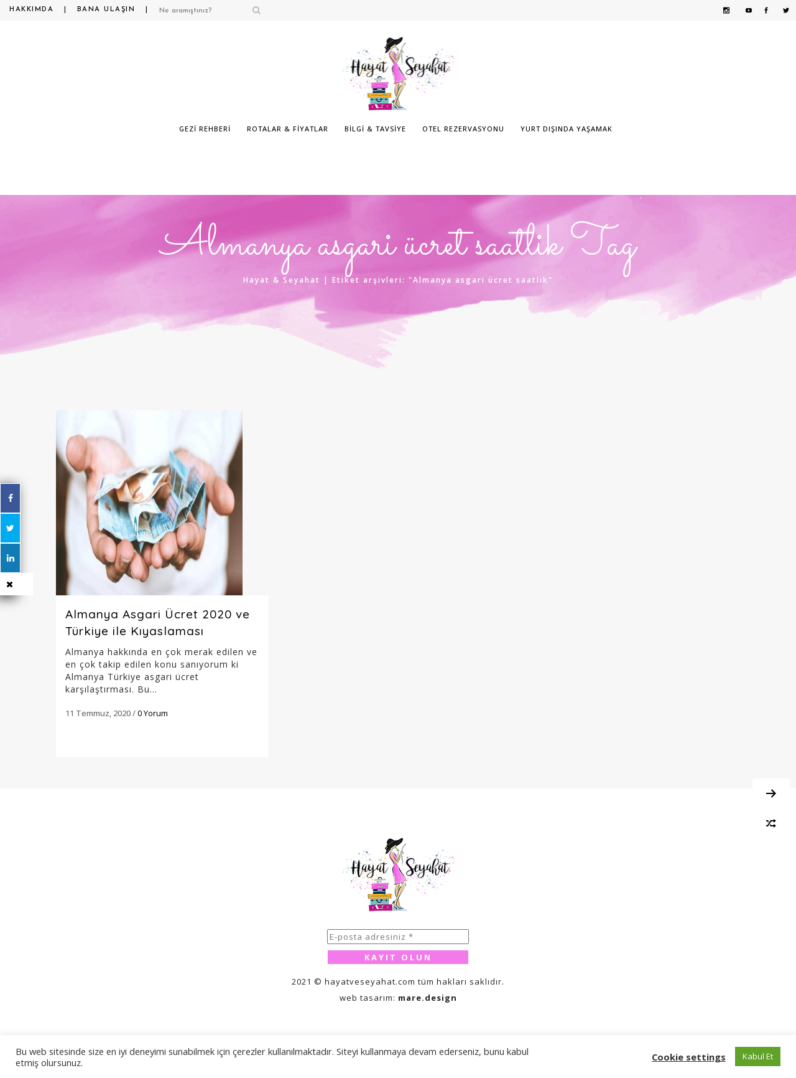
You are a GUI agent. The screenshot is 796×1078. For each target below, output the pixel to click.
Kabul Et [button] (758, 1056)
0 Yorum (152, 713)
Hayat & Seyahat (281, 280)
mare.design (427, 997)
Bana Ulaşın (106, 9)
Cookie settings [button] (689, 1056)
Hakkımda (31, 9)
